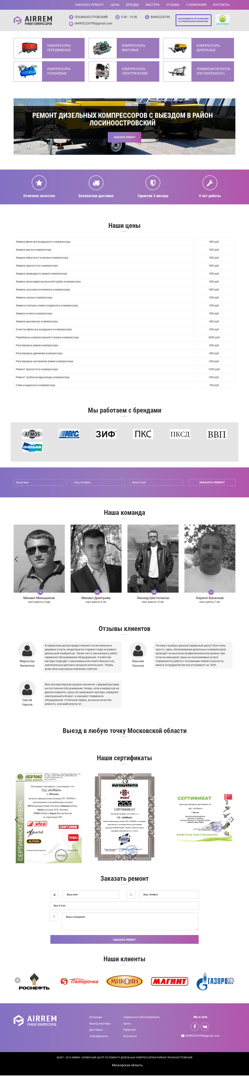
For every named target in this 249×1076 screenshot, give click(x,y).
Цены (114, 5)
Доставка (96, 1030)
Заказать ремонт (89, 5)
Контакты (221, 5)
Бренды (132, 5)
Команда (95, 1017)
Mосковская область (127, 1066)
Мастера (153, 5)
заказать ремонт (212, 483)
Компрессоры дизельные (208, 48)
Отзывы (173, 5)
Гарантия (129, 1030)
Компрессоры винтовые (133, 48)
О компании (196, 5)
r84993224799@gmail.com (93, 23)
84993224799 (160, 17)
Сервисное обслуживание (141, 1017)
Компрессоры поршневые (59, 72)
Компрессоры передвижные (59, 48)
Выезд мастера (99, 1024)
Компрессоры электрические (135, 72)
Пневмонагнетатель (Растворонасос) (213, 72)
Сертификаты (98, 1037)
